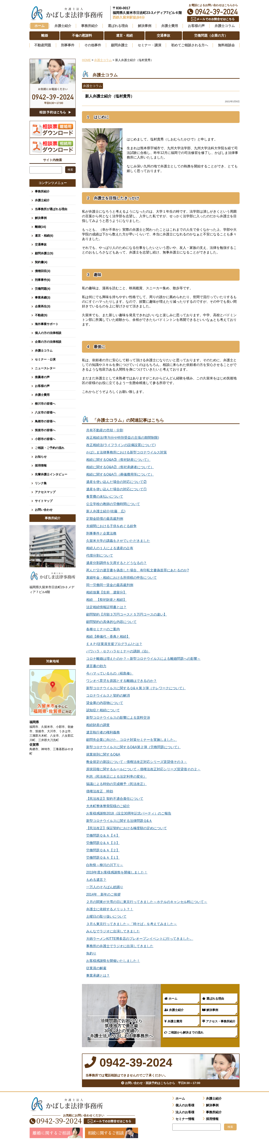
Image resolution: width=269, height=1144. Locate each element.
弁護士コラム (225, 26)
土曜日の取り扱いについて (106, 916)
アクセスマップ (45, 491)
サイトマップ (44, 500)
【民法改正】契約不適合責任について (114, 798)
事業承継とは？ (98, 975)
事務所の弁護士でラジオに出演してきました (119, 945)
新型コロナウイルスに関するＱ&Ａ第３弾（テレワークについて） (136, 687)
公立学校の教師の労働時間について (113, 503)
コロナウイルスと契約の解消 (108, 695)
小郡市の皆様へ (45, 438)
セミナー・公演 (45, 358)
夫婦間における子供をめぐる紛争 (111, 525)
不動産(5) (41, 314)
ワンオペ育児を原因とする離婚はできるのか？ (121, 680)
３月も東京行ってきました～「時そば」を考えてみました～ (131, 923)
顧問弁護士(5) (44, 252)
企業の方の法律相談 (48, 341)
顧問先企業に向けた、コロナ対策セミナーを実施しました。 (131, 739)
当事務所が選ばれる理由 (51, 208)
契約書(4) (41, 261)
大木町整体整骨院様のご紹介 (108, 805)
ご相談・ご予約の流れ (49, 447)
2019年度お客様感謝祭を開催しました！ (117, 871)
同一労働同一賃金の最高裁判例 (109, 584)
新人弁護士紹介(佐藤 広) (105, 510)
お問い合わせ (44, 509)
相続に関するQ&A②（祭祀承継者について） (120, 466)
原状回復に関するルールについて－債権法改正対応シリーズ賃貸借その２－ (143, 768)
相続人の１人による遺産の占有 (109, 547)
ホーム (39, 26)
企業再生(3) (42, 305)
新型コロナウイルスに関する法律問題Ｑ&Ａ (119, 820)
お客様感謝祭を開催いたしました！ (113, 960)
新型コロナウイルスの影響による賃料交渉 (118, 717)
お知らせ (41, 456)
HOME (86, 59)
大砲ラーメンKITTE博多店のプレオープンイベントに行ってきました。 (139, 938)
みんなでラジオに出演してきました (113, 930)
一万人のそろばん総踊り (104, 886)
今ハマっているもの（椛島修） (109, 673)
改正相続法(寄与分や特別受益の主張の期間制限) (122, 437)
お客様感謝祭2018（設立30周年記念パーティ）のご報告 (128, 813)
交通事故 (41, 243)
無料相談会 (226, 45)
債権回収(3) (42, 270)
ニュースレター (45, 367)
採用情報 (41, 465)
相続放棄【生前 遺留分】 (106, 591)
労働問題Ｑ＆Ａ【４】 (103, 835)
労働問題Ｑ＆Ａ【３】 (103, 842)
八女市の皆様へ (45, 411)
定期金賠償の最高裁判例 (104, 518)
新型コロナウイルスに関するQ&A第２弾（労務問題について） (133, 746)
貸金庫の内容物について (104, 702)
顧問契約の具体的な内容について (111, 621)
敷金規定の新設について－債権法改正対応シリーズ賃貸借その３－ (136, 761)
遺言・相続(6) (44, 235)
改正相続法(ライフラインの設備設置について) (121, 444)
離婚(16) (40, 226)
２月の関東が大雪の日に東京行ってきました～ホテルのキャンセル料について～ (146, 901)
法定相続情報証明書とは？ (106, 606)
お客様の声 (42, 385)
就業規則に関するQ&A (103, 754)
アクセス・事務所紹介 (218, 1020)
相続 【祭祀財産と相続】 (106, 599)
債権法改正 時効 (99, 790)
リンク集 (41, 482)
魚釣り (91, 953)
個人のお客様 (184, 1106)
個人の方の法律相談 (48, 332)
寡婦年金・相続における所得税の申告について (121, 577)
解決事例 (210, 1009)
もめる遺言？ (96, 879)
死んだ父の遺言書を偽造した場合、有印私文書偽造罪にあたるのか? (137, 569)
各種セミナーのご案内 (103, 628)
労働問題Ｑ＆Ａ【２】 (103, 849)
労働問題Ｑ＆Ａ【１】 (103, 857)
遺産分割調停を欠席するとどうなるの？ (116, 562)
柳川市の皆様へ (45, 403)
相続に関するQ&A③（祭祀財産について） (118, 459)
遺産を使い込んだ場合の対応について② (116, 481)
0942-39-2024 (213, 11)
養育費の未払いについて (104, 496)
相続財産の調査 (98, 724)
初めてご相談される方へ (189, 45)
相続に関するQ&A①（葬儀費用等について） (120, 474)
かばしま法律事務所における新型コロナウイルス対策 (126, 451)
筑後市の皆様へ (45, 429)
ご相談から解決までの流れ (183, 1031)
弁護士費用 (173, 1020)
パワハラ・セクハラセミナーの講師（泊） (118, 650)
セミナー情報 (184, 1120)
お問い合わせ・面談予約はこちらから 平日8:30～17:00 (161, 1084)
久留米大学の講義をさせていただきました (118, 540)
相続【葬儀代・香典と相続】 (108, 636)
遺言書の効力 (96, 665)
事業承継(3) (42, 297)
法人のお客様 (184, 1113)
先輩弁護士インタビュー (51, 473)
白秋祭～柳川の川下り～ (104, 864)
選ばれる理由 (213, 998)
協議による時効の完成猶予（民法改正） (116, 783)
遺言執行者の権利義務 (103, 731)
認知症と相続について (103, 709)
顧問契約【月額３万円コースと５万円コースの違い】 (126, 614)
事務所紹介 (42, 190)
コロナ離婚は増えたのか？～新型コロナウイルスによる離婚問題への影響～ (143, 658)
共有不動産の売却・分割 (104, 429)
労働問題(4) (42, 288)
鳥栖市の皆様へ (45, 420)
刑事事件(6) (42, 279)
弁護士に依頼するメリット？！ (109, 908)
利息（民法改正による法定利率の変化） (116, 776)
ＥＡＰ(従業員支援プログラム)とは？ (114, 643)
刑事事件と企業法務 (101, 533)
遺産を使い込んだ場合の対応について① (116, 488)
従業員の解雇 (96, 967)
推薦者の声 (42, 376)
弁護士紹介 (174, 1009)
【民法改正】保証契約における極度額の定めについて (126, 827)
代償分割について (99, 555)
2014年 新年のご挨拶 (103, 894)
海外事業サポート (46, 323)
